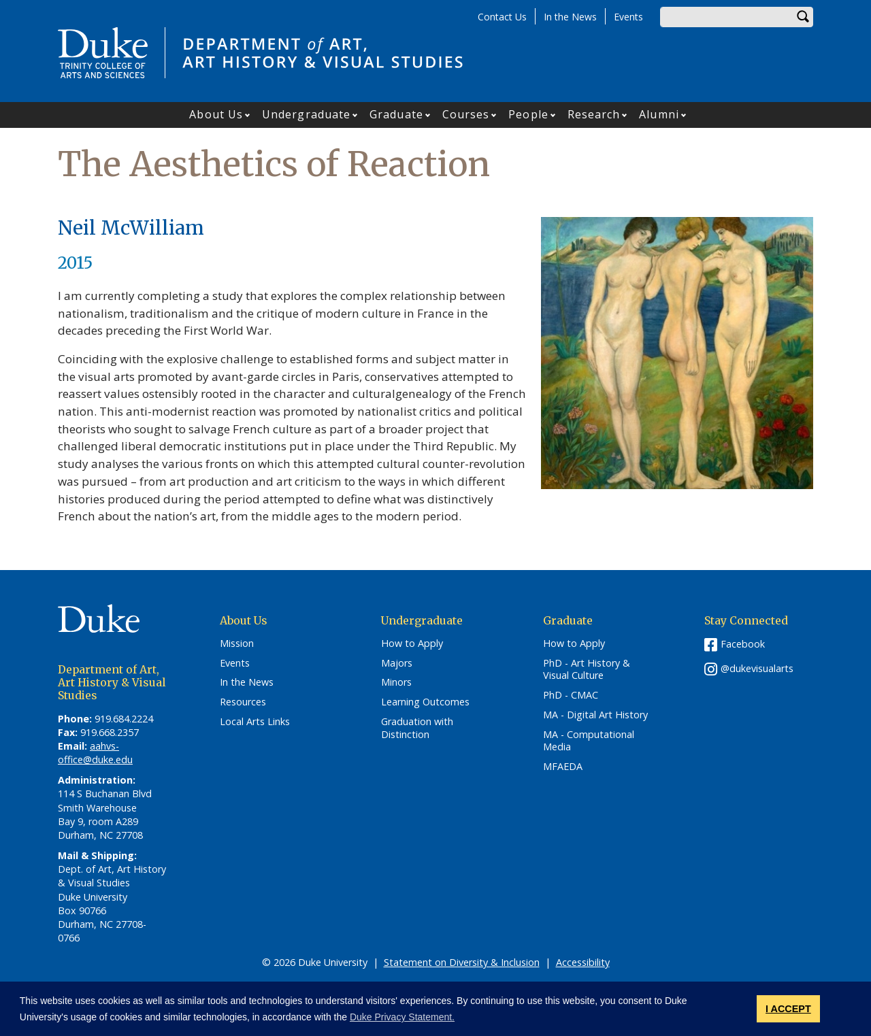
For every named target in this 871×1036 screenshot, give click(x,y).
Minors (396, 682)
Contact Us (502, 16)
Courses (466, 114)
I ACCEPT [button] (788, 1008)
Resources (243, 702)
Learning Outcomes (425, 702)
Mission (237, 643)
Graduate (396, 114)
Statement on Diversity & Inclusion (462, 962)
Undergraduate (306, 114)
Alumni (659, 114)
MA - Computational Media (588, 741)
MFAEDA (562, 767)
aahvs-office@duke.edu (95, 752)
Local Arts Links (255, 722)
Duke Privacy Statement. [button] (402, 1017)
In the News (570, 16)
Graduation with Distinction (417, 728)
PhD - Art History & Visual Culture (586, 669)
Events (628, 16)
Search (803, 17)
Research (594, 114)
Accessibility (583, 962)
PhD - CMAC (570, 695)
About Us (216, 114)
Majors (396, 663)
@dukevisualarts (757, 668)
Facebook (743, 643)
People (528, 114)
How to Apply (412, 643)
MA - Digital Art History (595, 715)
